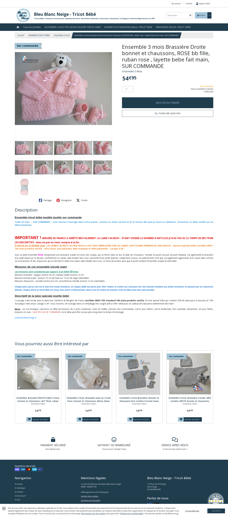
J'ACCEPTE (216, 511)
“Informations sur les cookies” (93, 513)
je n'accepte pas (192, 511)
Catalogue (20, 488)
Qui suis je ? (20, 496)
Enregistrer (64, 200)
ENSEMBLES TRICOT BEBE (39, 35)
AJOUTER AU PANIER (167, 102)
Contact (188, 3)
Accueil (21, 35)
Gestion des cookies (89, 496)
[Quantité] (127, 89)
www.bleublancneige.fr (25, 317)
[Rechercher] (190, 15)
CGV (17, 499)
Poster (82, 200)
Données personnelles (90, 500)
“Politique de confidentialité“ (132, 513)
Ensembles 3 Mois (132, 71)
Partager (45, 200)
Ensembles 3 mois (62, 35)
